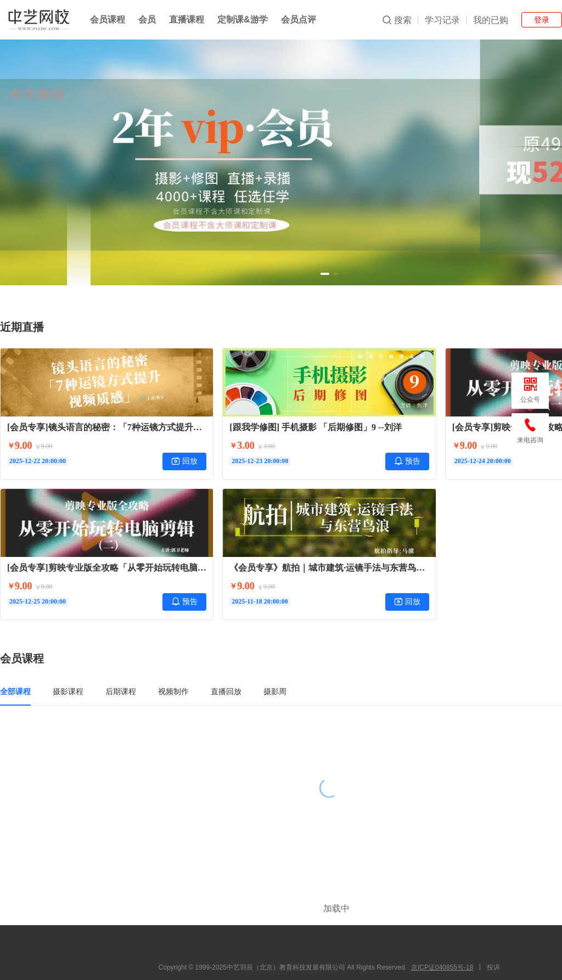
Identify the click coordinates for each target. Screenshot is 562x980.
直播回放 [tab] (226, 691)
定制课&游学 (242, 19)
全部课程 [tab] (15, 691)
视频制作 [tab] (173, 691)
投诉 (493, 934)
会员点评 (298, 19)
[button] (325, 274)
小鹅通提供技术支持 (329, 965)
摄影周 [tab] (274, 691)
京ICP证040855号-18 (442, 934)
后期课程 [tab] (120, 691)
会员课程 (107, 19)
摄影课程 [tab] (68, 691)
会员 (147, 19)
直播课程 (186, 19)
